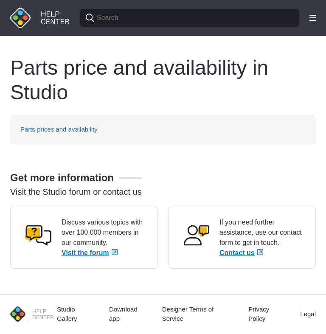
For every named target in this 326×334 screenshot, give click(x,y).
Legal (308, 313)
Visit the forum (90, 252)
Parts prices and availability (59, 129)
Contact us (241, 252)
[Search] (189, 18)
